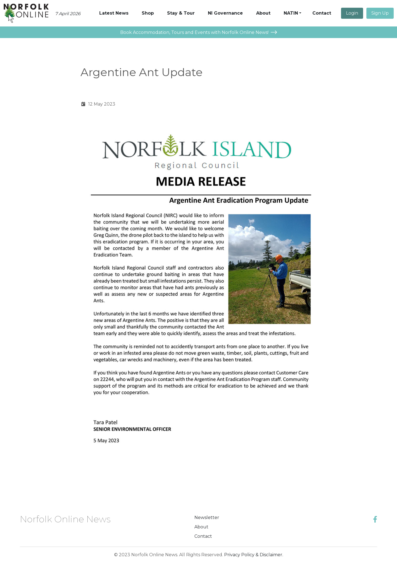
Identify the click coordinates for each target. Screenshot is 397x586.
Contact (203, 536)
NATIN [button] (291, 13)
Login (352, 13)
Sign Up (380, 13)
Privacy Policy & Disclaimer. (253, 554)
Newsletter (206, 517)
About (201, 526)
